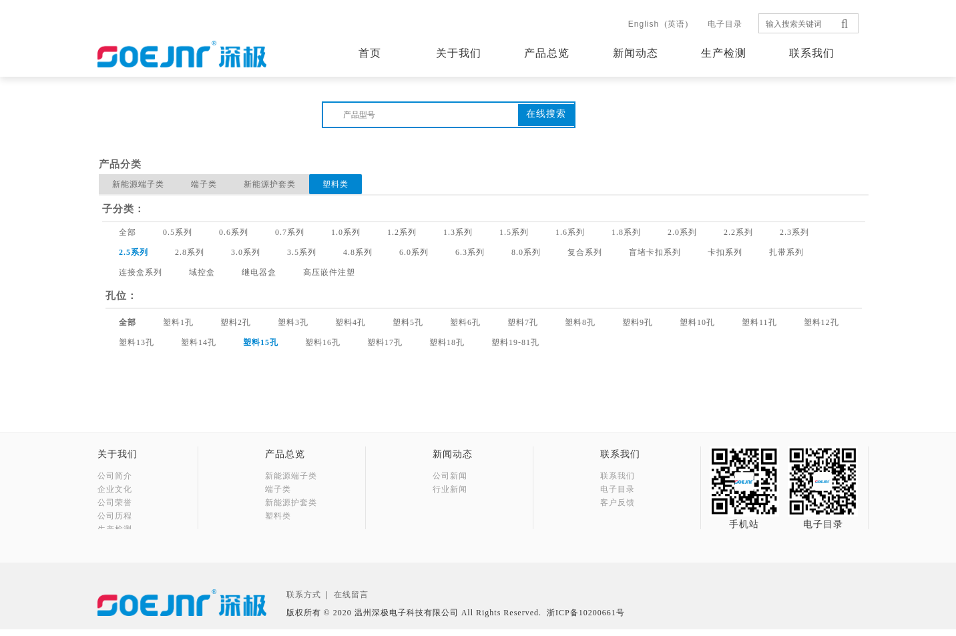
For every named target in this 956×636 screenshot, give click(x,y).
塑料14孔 (198, 342)
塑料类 (335, 184)
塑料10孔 (697, 322)
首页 (369, 53)
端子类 (204, 184)
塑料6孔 (465, 322)
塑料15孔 (260, 342)
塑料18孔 (447, 342)
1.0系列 (346, 232)
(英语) (658, 24)
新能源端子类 (138, 184)
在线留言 (351, 601)
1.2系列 (402, 232)
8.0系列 (526, 252)
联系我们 (811, 53)
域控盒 (202, 272)
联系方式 (303, 601)
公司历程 (114, 516)
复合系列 (584, 252)
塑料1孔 (178, 322)
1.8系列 (626, 232)
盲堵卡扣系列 (655, 252)
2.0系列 (682, 232)
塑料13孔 (136, 342)
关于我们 (458, 53)
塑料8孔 (580, 322)
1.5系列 (514, 232)
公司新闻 (450, 476)
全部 (127, 232)
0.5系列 (177, 232)
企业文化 (114, 489)
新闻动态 (635, 53)
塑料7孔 (522, 322)
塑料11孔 (759, 322)
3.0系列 (245, 252)
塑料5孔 (408, 322)
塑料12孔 (821, 322)
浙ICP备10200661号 (586, 619)
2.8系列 (189, 252)
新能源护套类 (270, 184)
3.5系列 (301, 252)
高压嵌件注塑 (329, 272)
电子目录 (725, 24)
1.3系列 (458, 232)
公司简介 (114, 476)
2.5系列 (133, 252)
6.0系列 (414, 252)
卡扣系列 (725, 252)
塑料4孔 (350, 322)
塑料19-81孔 (515, 342)
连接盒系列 (140, 272)
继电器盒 (259, 272)
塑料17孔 (385, 342)
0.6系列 (233, 232)
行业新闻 (450, 489)
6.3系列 (470, 252)
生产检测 (723, 53)
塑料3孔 (293, 322)
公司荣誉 (114, 502)
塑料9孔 (637, 322)
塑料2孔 (235, 322)
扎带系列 (786, 252)
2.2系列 (738, 232)
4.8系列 (358, 252)
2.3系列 (794, 232)
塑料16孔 (322, 342)
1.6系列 (570, 232)
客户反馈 (617, 502)
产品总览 (546, 53)
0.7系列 (289, 232)
